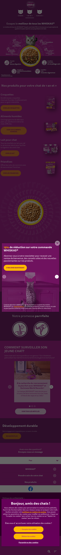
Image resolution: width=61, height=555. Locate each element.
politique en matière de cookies (34, 512)
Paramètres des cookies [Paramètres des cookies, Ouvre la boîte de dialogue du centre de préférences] (28, 542)
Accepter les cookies (29, 529)
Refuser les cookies (28, 536)
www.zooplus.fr (19, 306)
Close (57, 243)
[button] (57, 277)
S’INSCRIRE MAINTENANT (15, 268)
